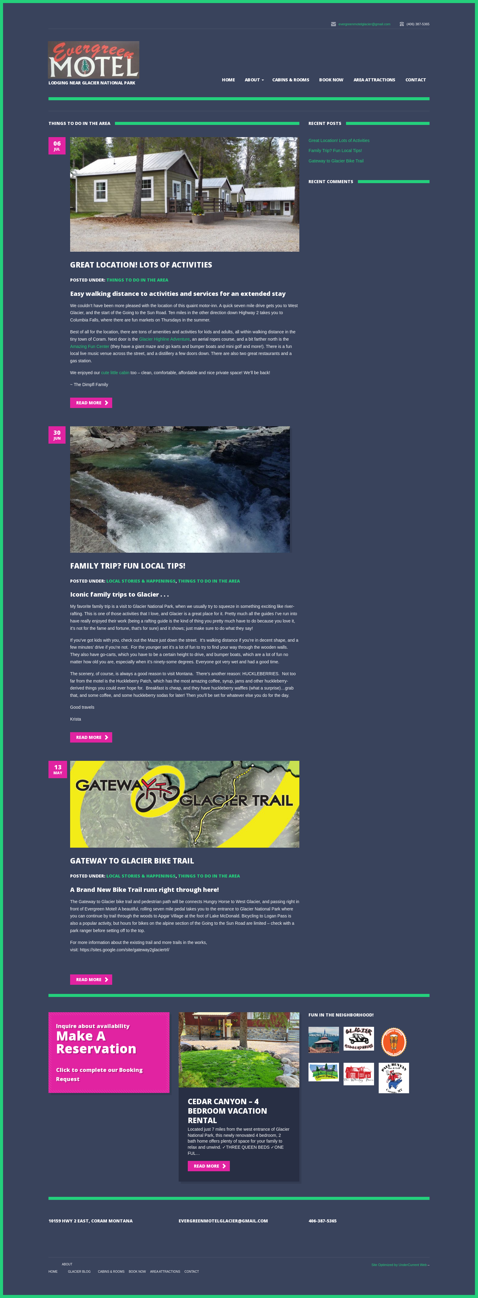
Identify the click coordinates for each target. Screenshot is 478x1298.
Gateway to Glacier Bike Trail (132, 861)
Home (228, 80)
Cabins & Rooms (290, 80)
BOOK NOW (331, 80)
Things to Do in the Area (137, 280)
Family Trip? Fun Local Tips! (127, 566)
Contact (415, 80)
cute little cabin (115, 372)
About (252, 80)
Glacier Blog (79, 1271)
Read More (89, 403)
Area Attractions (374, 80)
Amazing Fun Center (89, 346)
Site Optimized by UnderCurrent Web (398, 1265)
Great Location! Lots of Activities (141, 265)
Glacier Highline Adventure (164, 339)
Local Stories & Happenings (141, 581)
